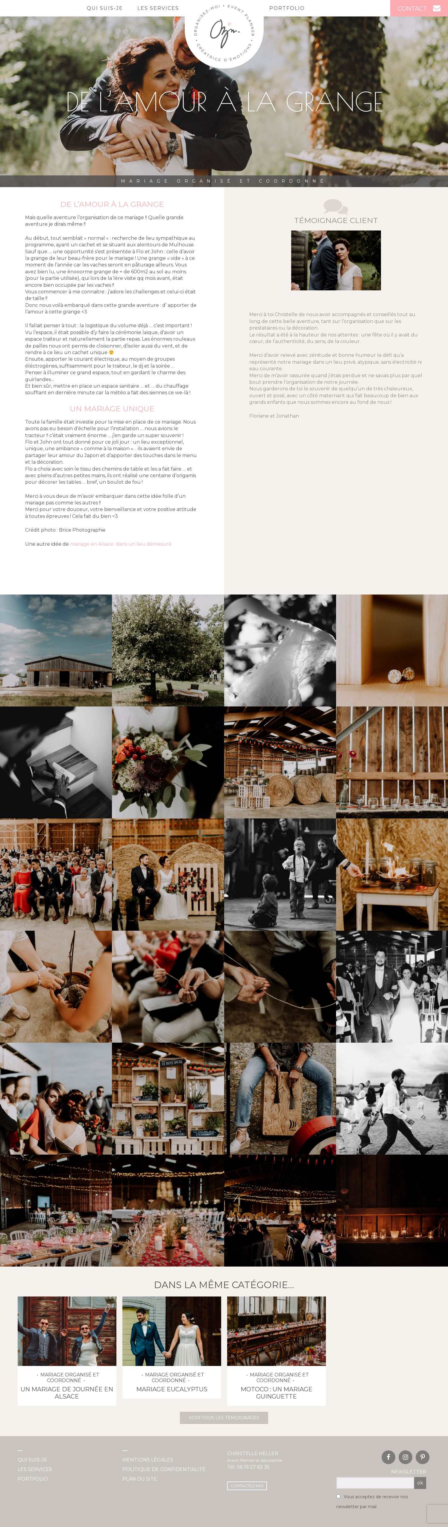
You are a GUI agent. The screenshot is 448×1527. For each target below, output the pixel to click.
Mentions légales (147, 1460)
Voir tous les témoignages (224, 1417)
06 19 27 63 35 (253, 1467)
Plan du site (139, 1479)
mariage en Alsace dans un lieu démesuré (120, 544)
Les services (158, 8)
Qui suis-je (105, 8)
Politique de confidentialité (164, 1469)
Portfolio (287, 8)
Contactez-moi (247, 1486)
